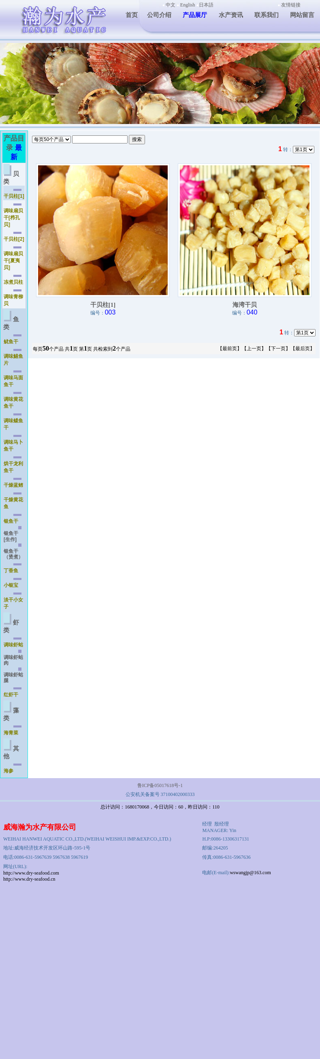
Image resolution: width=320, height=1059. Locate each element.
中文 (170, 5)
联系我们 (266, 15)
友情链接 (291, 5)
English (187, 5)
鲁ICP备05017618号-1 (160, 785)
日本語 (206, 5)
